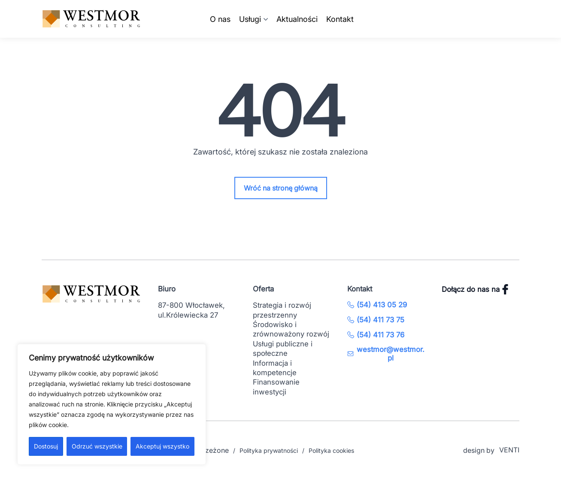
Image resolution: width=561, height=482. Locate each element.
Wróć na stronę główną (281, 188)
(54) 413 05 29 (377, 304)
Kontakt (340, 19)
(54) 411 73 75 (375, 319)
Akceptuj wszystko (162, 446)
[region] (111, 404)
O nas (220, 19)
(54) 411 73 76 (375, 334)
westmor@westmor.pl (386, 353)
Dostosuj (46, 446)
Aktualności (297, 19)
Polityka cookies (331, 450)
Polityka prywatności (269, 450)
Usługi (250, 19)
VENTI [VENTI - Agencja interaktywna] (509, 450)
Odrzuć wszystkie (97, 446)
